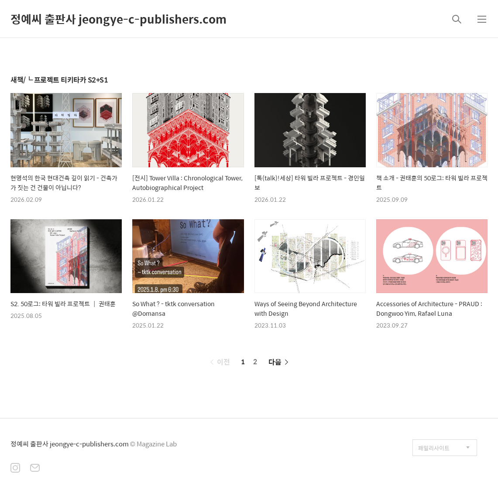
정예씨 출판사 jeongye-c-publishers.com (118, 19)
